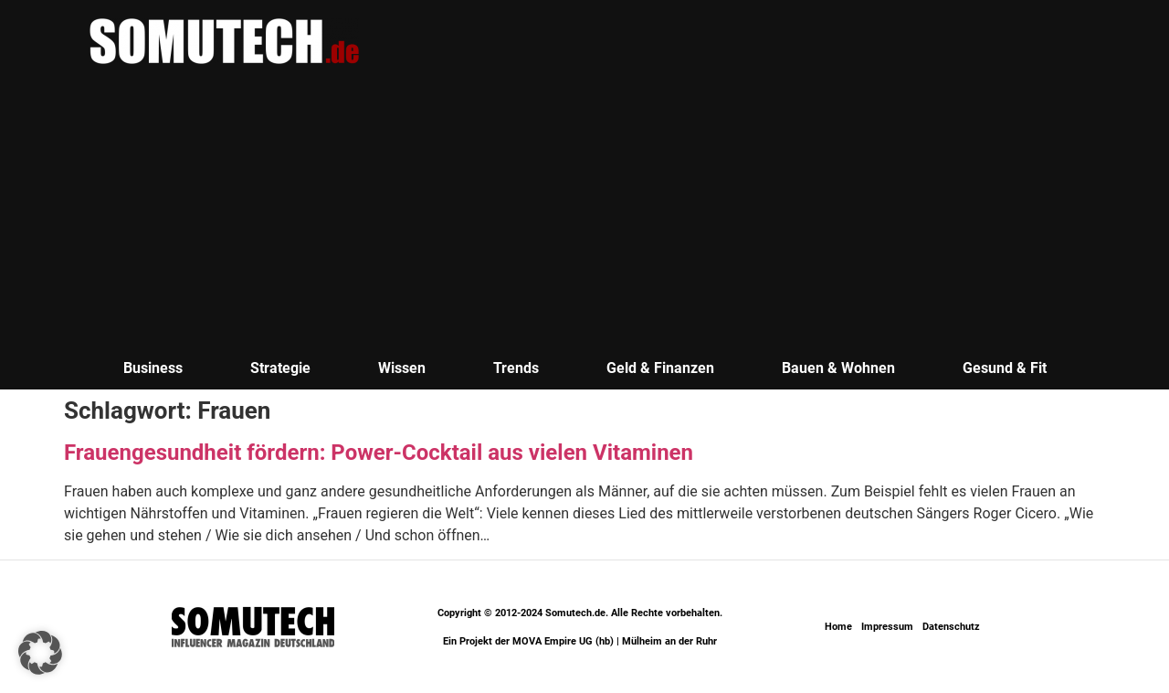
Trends (516, 368)
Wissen (402, 368)
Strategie (280, 368)
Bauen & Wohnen (838, 368)
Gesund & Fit (1005, 368)
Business (153, 368)
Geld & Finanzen (660, 368)
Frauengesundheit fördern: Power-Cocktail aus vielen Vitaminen (378, 452)
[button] (40, 653)
